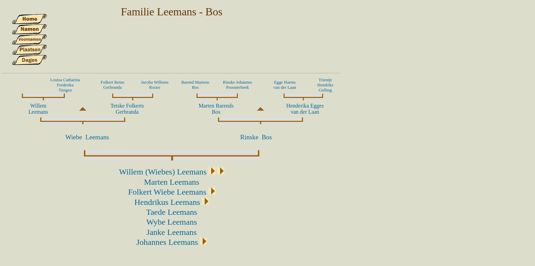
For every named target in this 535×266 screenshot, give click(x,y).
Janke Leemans (171, 232)
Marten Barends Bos (216, 109)
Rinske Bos (256, 137)
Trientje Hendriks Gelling (325, 85)
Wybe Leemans (171, 222)
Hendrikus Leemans (167, 202)
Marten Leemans (171, 182)
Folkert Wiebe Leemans (167, 191)
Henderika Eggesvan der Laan (305, 109)
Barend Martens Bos (195, 85)
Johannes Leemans (167, 242)
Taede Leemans (171, 212)
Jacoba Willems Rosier (155, 85)
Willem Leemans (38, 109)
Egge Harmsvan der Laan (284, 85)
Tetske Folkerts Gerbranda (127, 109)
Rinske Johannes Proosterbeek (237, 85)
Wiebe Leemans (87, 137)
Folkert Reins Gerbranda (112, 85)
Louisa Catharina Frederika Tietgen (65, 85)
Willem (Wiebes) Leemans (163, 171)
